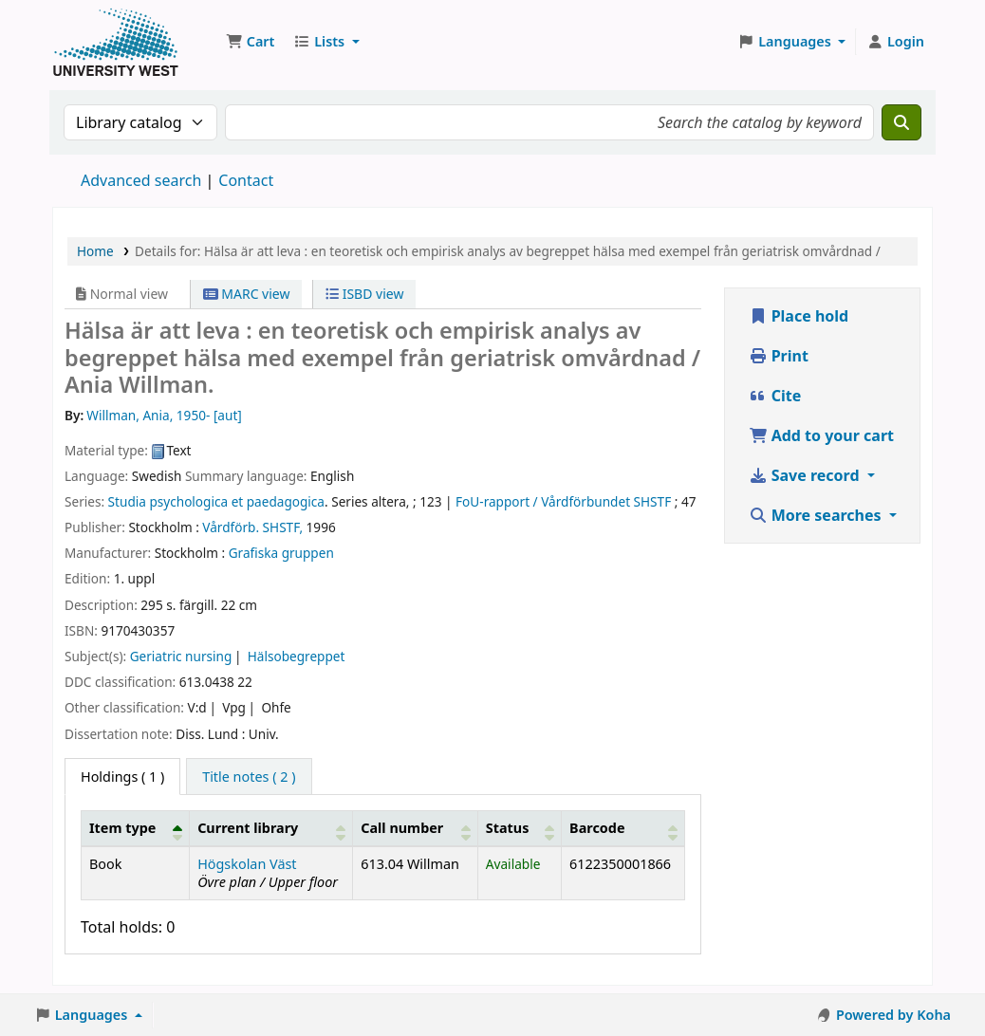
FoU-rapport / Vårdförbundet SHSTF (563, 501)
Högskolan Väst (246, 864)
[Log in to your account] (895, 42)
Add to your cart (822, 435)
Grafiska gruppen (281, 553)
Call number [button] (402, 828)
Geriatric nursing (181, 656)
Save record (806, 475)
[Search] (901, 122)
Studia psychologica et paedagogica (216, 501)
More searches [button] (817, 515)
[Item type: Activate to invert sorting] (136, 828)
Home (95, 251)
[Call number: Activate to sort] (415, 828)
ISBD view (364, 294)
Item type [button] (122, 828)
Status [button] (508, 828)
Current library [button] (247, 828)
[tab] (248, 777)
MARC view (246, 294)
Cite (775, 395)
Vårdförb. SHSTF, (252, 527)
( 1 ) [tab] (122, 777)
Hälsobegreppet (296, 656)
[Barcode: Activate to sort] (623, 828)
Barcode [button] (596, 828)
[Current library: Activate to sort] (271, 828)
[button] (250, 42)
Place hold (799, 315)
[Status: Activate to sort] (519, 828)
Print (778, 355)
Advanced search (141, 180)
